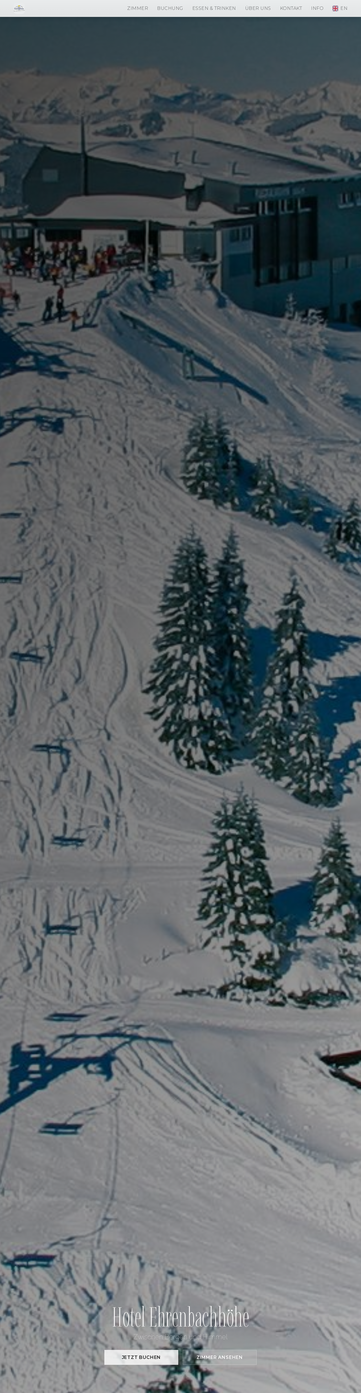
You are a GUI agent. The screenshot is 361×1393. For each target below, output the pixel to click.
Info (317, 8)
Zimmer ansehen (220, 1357)
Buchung (170, 8)
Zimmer (137, 8)
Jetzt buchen (141, 1357)
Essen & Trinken (214, 8)
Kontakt (291, 8)
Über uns (258, 8)
